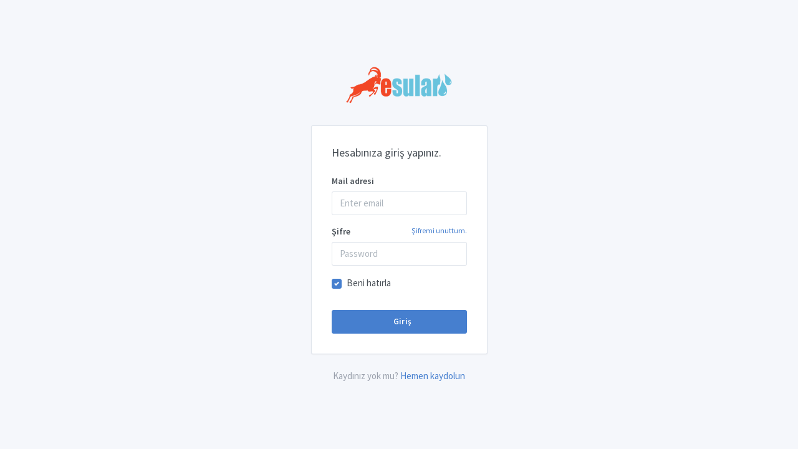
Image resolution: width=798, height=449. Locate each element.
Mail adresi (353, 180)
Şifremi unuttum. (439, 230)
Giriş (401, 321)
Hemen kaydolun (432, 376)
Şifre (399, 231)
